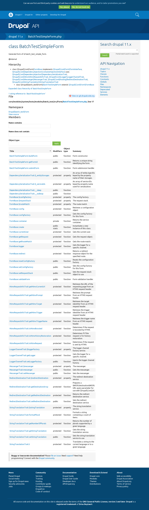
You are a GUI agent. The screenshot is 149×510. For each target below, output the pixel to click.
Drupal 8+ (29, 15)
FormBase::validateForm (20, 279)
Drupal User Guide (70, 479)
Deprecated (105, 89)
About (119, 473)
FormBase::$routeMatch (20, 204)
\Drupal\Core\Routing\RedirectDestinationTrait (68, 79)
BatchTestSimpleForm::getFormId (24, 162)
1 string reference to (27, 94)
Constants (104, 79)
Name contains (15, 123)
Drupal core (95, 476)
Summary (77, 151)
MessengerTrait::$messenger (21, 366)
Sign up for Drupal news (19, 481)
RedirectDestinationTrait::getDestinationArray (29, 387)
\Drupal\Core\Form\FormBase (81, 85)
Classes (103, 74)
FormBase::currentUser (19, 232)
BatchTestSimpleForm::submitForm (24, 168)
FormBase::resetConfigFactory (22, 261)
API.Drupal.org (69, 484)
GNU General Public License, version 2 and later (104, 502)
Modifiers (57, 151)
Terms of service (124, 484)
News (11, 473)
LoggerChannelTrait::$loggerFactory (24, 349)
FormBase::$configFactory (20, 197)
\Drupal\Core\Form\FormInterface (67, 69)
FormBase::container (18, 221)
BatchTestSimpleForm (52, 85)
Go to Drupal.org (11, 14)
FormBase (38, 69)
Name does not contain (19, 131)
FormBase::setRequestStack (21, 273)
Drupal (129, 502)
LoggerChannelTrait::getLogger (22, 355)
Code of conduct (43, 491)
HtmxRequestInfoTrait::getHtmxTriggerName (28, 321)
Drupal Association (125, 479)
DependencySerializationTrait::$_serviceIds (27, 184)
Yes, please (64, 7)
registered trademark (66, 504)
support (69, 456)
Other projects (42, 15)
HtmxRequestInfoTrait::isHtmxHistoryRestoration (30, 336)
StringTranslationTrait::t (20, 444)
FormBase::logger (17, 246)
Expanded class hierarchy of (30, 88)
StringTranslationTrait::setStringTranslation (28, 437)
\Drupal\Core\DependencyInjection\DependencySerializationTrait (39, 74)
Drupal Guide (68, 476)
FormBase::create (17, 227)
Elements (104, 95)
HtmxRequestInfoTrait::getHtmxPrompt (26, 295)
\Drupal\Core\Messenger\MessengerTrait (29, 79)
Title (30, 151)
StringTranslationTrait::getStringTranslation (28, 431)
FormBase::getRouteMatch (21, 241)
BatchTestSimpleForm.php (45, 36)
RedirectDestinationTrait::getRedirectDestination (30, 395)
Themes (93, 481)
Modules (93, 479)
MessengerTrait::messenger (21, 370)
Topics (103, 71)
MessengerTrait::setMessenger (22, 373)
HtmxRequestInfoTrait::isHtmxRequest (26, 343)
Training (39, 479)
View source (14, 114)
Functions (104, 77)
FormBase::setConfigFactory (21, 267)
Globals (103, 82)
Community (41, 473)
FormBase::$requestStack (20, 201)
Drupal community (46, 458)
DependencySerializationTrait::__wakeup (26, 194)
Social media (14, 479)
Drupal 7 (18, 15)
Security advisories (17, 484)
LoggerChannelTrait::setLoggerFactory (26, 361)
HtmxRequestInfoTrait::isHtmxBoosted (26, 328)
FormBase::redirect (17, 254)
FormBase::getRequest (19, 237)
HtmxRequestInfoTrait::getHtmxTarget (26, 304)
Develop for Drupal (58, 15)
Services (103, 92)
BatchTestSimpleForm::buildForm (23, 156)
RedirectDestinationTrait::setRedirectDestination (30, 401)
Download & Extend (98, 473)
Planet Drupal (14, 476)
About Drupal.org (124, 481)
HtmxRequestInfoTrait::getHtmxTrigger (26, 312)
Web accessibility (124, 476)
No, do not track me (80, 7)
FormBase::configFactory (20, 215)
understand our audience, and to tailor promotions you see (100, 3)
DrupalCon (40, 489)
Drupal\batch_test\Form (19, 112)
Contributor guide (43, 484)
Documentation (69, 473)
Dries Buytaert (85, 504)
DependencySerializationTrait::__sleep (25, 190)
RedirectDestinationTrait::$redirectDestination (29, 378)
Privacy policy (122, 486)
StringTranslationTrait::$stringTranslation (27, 407)
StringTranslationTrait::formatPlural (25, 415)
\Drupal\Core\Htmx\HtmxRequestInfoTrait (30, 77)
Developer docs (69, 481)
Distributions (95, 484)
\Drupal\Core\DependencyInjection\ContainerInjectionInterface (38, 72)
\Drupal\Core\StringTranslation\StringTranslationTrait (35, 82)
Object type (14, 140)
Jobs (11, 486)
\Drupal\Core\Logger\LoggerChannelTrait (66, 77)
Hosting (39, 481)
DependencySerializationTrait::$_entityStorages (29, 175)
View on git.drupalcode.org (83, 96)
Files (102, 84)
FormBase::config (17, 209)
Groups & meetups (43, 486)
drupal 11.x (16, 36)
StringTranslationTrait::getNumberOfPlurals (28, 423)
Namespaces (105, 87)
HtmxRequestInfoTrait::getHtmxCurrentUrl (27, 287)
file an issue (56, 456)
